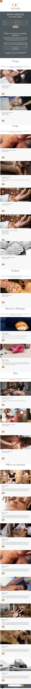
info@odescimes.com (15, 50)
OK (22, 685)
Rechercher (15, 26)
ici (11, 44)
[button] (2, 686)
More (3, 93)
